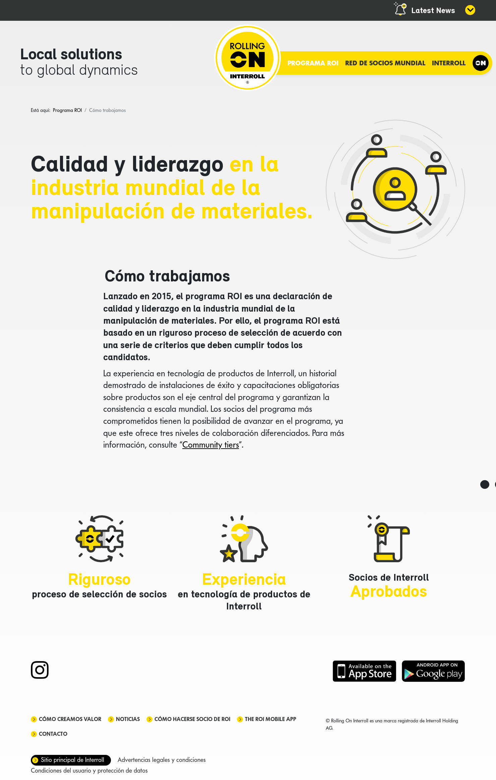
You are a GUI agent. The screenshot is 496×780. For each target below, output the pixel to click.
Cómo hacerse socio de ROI (192, 719)
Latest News (433, 11)
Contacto (53, 733)
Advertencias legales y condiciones (162, 760)
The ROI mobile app (270, 719)
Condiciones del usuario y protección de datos (89, 770)
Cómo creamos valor (70, 719)
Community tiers (210, 444)
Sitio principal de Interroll (72, 760)
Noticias (128, 719)
